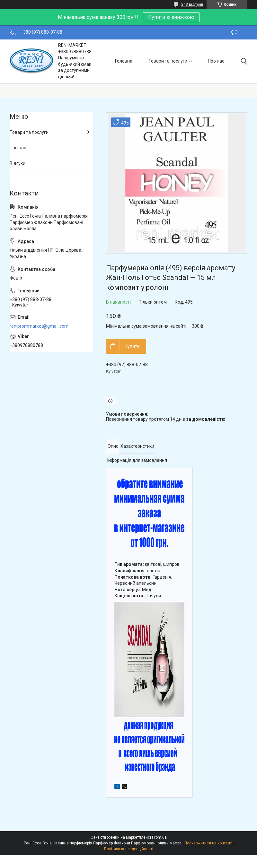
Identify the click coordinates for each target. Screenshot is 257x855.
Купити (132, 346)
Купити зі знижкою (171, 17)
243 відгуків (192, 4)
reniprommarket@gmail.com (39, 326)
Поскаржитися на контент (208, 843)
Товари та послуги (167, 61)
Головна (123, 61)
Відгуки (17, 163)
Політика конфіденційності (128, 849)
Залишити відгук (234, 32)
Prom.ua (159, 837)
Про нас (216, 61)
